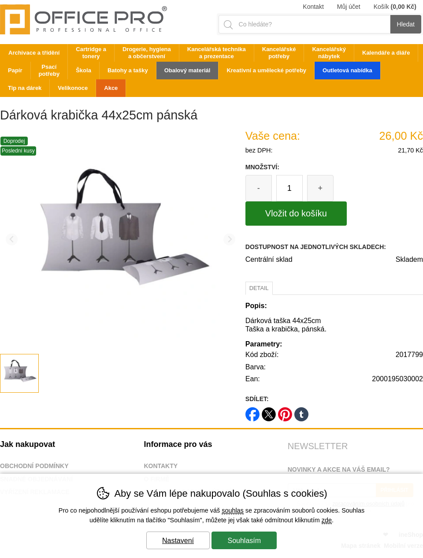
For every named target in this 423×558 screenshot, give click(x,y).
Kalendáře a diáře (386, 52)
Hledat (406, 24)
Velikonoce (73, 88)
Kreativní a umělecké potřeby (266, 70)
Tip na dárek (24, 88)
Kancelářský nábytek (329, 53)
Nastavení (178, 540)
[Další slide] (229, 240)
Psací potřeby (49, 70)
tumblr (301, 411)
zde (327, 520)
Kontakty (161, 465)
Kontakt (313, 6)
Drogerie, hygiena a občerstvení (146, 53)
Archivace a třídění (33, 52)
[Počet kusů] (289, 188)
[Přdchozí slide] (12, 240)
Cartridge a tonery (91, 53)
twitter (269, 411)
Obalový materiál (187, 70)
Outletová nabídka (347, 70)
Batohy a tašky (128, 70)
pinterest (285, 411)
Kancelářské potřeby (279, 53)
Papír (15, 70)
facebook (252, 411)
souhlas (233, 510)
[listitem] (19, 373)
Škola (83, 70)
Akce (111, 88)
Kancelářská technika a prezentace (216, 53)
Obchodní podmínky (34, 465)
